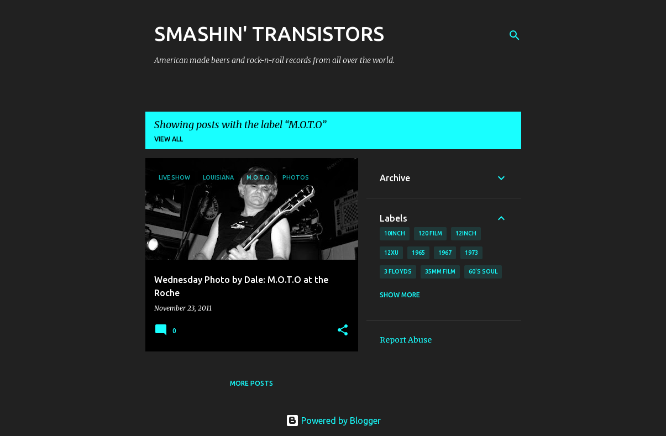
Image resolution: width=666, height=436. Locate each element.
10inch (394, 233)
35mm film (440, 271)
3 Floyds (398, 271)
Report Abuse (406, 340)
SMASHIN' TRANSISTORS (269, 33)
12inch (465, 233)
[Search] (514, 35)
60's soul (483, 271)
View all (168, 139)
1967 (445, 252)
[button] (342, 330)
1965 (418, 252)
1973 (471, 252)
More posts (251, 383)
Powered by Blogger (333, 421)
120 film (430, 233)
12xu (391, 252)
